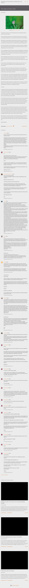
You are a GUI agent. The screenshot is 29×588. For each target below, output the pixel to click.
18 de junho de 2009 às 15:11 (8, 198)
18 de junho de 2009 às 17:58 (8, 259)
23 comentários (9, 546)
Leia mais (26, 512)
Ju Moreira (5, 133)
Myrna (5, 236)
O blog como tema (9, 126)
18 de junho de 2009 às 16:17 (8, 250)
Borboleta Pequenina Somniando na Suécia (11, 2)
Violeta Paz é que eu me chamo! (7, 570)
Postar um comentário (4, 474)
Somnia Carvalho (6, 152)
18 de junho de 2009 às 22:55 (8, 272)
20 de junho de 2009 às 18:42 (8, 342)
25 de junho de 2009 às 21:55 (8, 441)
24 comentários (9, 580)
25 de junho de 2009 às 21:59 (8, 472)
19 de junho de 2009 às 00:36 (8, 295)
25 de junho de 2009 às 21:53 (8, 431)
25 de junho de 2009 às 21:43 (8, 396)
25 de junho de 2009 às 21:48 (8, 409)
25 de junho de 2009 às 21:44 (8, 402)
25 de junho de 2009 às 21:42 (8, 384)
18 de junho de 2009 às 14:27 (8, 149)
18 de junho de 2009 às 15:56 (8, 233)
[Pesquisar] (25, 1)
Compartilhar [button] (24, 126)
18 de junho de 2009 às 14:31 (8, 171)
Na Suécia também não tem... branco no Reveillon (11, 537)
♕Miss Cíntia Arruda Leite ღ (8, 174)
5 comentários (9, 512)
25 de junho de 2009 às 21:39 (8, 366)
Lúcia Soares (5, 332)
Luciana (5, 201)
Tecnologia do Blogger (14, 585)
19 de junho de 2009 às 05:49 (8, 314)
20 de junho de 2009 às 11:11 (8, 330)
